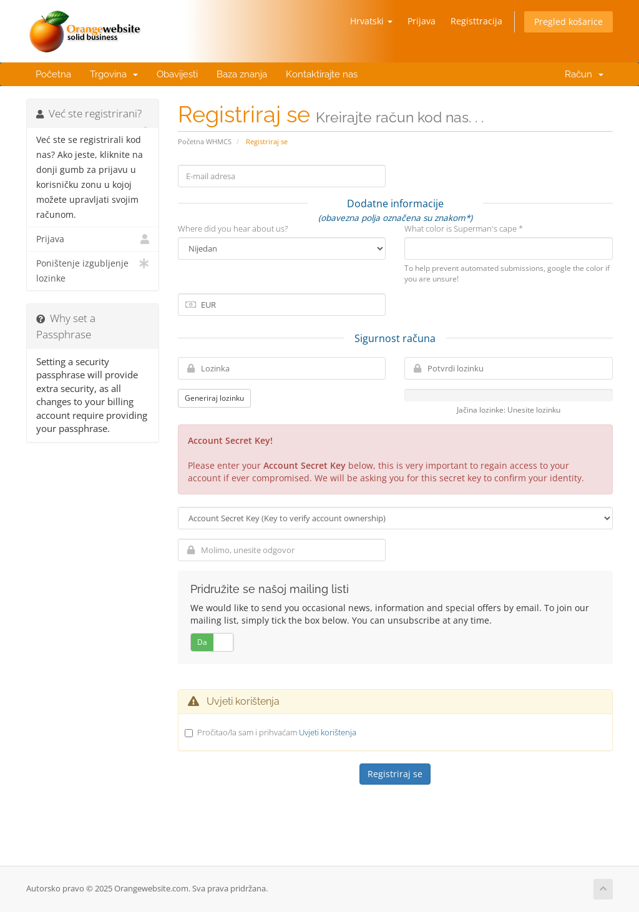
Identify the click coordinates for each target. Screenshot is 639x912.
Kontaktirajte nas (322, 74)
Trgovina (114, 74)
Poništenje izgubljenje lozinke (92, 270)
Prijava (421, 21)
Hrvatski (371, 21)
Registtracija (476, 21)
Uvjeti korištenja (327, 732)
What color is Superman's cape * (463, 228)
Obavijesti (177, 74)
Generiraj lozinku (214, 398)
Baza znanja (242, 74)
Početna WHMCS (205, 141)
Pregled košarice (568, 21)
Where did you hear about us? (233, 228)
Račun (581, 74)
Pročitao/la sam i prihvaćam (276, 732)
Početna (53, 74)
